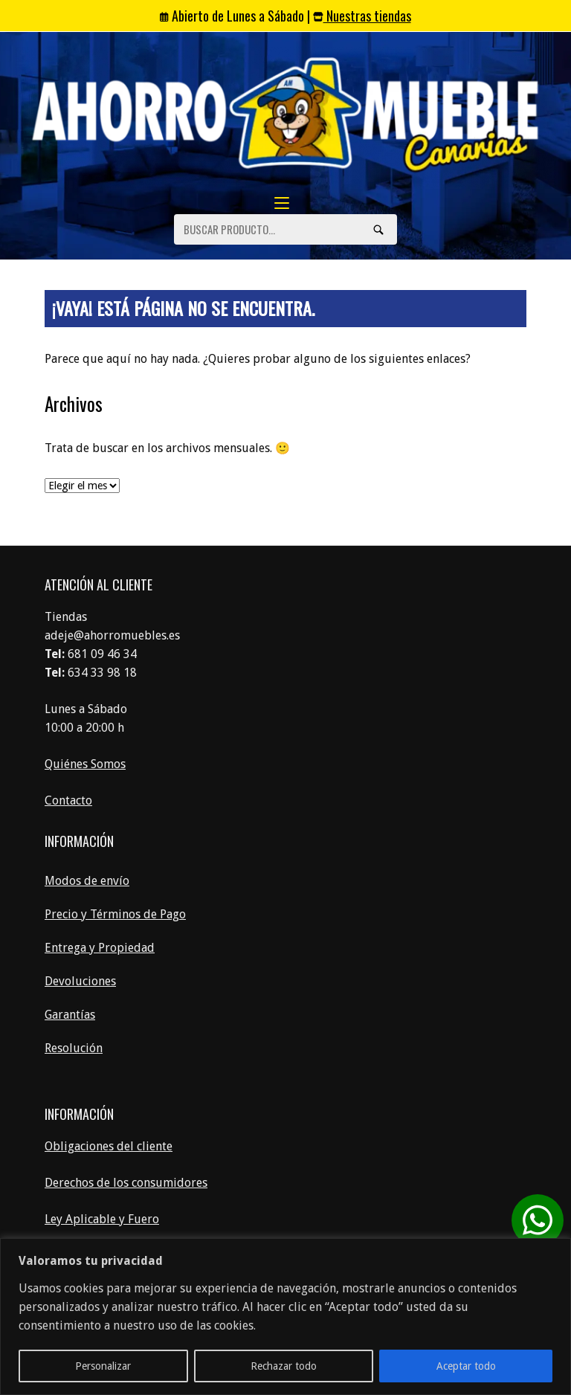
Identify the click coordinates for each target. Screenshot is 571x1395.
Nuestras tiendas (362, 15)
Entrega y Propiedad (100, 948)
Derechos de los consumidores (126, 1183)
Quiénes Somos (85, 764)
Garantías (70, 1015)
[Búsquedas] (378, 229)
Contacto (68, 800)
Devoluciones (80, 981)
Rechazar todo (284, 1366)
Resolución (74, 1048)
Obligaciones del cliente (108, 1146)
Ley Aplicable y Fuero (102, 1219)
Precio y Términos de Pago (115, 914)
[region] (285, 1316)
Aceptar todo (466, 1366)
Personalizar (103, 1366)
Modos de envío (87, 881)
